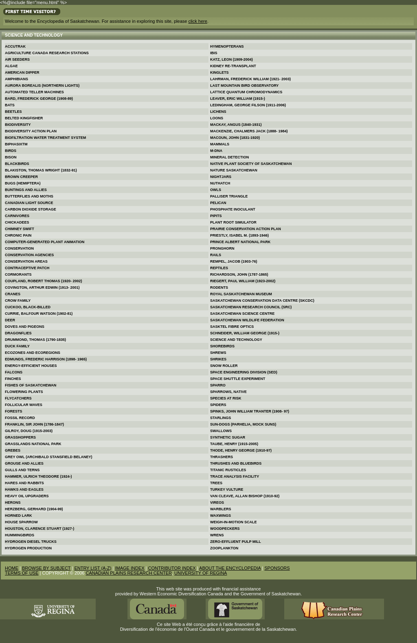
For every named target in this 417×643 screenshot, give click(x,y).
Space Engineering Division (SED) (243, 372)
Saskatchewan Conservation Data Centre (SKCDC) (262, 300)
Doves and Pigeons (24, 327)
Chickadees (17, 222)
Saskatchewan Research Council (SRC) (251, 307)
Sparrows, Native (228, 392)
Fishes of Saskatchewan (30, 385)
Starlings (220, 418)
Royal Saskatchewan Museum (241, 294)
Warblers (220, 509)
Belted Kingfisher (24, 118)
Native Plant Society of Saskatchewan (251, 164)
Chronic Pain (18, 235)
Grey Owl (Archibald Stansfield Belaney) (48, 457)
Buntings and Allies (26, 190)
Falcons (13, 372)
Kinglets (219, 72)
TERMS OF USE (22, 573)
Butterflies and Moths (29, 196)
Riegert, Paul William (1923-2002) (242, 281)
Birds (10, 151)
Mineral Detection (229, 157)
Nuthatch (220, 183)
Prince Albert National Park (240, 242)
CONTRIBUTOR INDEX (172, 568)
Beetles (13, 112)
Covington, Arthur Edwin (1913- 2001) (42, 287)
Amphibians (16, 79)
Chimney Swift (19, 229)
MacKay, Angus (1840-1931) (235, 125)
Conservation (19, 248)
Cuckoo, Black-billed (27, 307)
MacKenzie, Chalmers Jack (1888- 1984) (249, 131)
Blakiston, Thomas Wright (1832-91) (41, 170)
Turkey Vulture (226, 489)
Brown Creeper (21, 177)
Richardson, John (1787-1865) (239, 274)
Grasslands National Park (33, 444)
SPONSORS (277, 568)
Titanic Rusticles (228, 470)
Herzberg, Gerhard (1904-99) (34, 509)
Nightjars (220, 177)
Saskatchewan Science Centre (242, 314)
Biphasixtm (16, 144)
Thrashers (221, 457)
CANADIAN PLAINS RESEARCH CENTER (129, 573)
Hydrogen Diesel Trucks (31, 542)
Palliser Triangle (229, 196)
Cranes (12, 294)
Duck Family (17, 346)
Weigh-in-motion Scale (233, 522)
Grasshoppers (20, 437)
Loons (216, 118)
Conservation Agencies (29, 255)
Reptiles (219, 268)
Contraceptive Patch (27, 268)
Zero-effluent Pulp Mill (235, 542)
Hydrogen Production (28, 548)
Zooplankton (224, 548)
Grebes (12, 450)
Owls (215, 190)
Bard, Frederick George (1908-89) (39, 99)
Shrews (218, 353)
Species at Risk (225, 398)
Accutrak (15, 46)
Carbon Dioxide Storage (30, 209)
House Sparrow (21, 522)
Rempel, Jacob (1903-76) (233, 261)
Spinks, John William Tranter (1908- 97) (249, 411)
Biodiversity (18, 125)
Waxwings (220, 516)
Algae (11, 66)
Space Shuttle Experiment (237, 379)
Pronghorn (222, 248)
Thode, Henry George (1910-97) (241, 450)
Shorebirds (222, 346)
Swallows (221, 431)
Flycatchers (18, 398)
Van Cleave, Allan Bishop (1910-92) (244, 496)
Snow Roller (224, 366)
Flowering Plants (24, 392)
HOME (11, 568)
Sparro (218, 385)
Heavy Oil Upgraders (27, 496)
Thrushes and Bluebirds (235, 463)
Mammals (219, 144)
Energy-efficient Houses (31, 366)
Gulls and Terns (22, 470)
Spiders (218, 405)
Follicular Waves (23, 405)
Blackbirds (17, 164)
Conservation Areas (26, 261)
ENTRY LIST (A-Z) (92, 568)
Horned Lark (18, 516)
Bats (10, 105)
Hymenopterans (227, 46)
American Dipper (22, 72)
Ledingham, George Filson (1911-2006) (248, 105)
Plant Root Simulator (233, 222)
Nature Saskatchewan (233, 170)
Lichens (218, 112)
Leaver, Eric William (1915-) (237, 99)
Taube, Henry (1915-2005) (234, 444)
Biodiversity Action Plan (31, 131)
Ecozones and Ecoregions (32, 353)
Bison (11, 157)
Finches (13, 379)
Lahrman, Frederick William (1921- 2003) (250, 79)
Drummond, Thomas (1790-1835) (35, 340)
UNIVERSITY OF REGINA (200, 573)
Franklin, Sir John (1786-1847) (34, 424)
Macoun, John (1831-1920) (235, 138)
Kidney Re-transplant (233, 66)
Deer (10, 320)
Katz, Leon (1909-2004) (231, 59)
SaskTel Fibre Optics (232, 327)
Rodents (219, 287)
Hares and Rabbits (24, 483)
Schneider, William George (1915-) (244, 333)
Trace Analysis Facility (234, 476)
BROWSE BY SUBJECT (46, 568)
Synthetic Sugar (227, 437)
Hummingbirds (19, 535)
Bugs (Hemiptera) (23, 183)
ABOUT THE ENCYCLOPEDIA (230, 568)
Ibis (213, 53)
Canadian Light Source (29, 203)
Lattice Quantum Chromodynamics (246, 92)
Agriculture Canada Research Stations (47, 53)
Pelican (218, 203)
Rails (215, 255)
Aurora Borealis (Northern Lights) (42, 85)
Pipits (216, 216)
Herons (13, 502)
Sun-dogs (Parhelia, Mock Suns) (243, 424)
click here (197, 21)
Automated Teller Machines (34, 92)
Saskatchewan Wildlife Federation (247, 320)
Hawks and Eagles (24, 489)
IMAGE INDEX (129, 568)
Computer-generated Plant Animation (44, 242)
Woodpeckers (225, 529)
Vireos (217, 502)
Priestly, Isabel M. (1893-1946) (239, 235)
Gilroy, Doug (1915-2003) (29, 431)
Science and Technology (236, 340)
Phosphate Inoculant (232, 209)
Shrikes (218, 359)
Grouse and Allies (24, 463)
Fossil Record (20, 418)
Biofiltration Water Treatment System (45, 138)
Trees (216, 483)
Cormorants (18, 274)
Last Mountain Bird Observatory (244, 85)
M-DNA (216, 151)
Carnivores (17, 216)
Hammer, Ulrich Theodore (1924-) (38, 476)
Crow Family (18, 300)
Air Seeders (17, 59)
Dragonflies (18, 333)
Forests (13, 411)
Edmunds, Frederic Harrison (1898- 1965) (46, 359)
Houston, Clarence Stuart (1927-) (39, 529)
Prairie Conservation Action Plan (245, 229)
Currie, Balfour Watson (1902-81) (38, 314)
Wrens (217, 535)
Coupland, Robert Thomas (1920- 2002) (43, 281)
